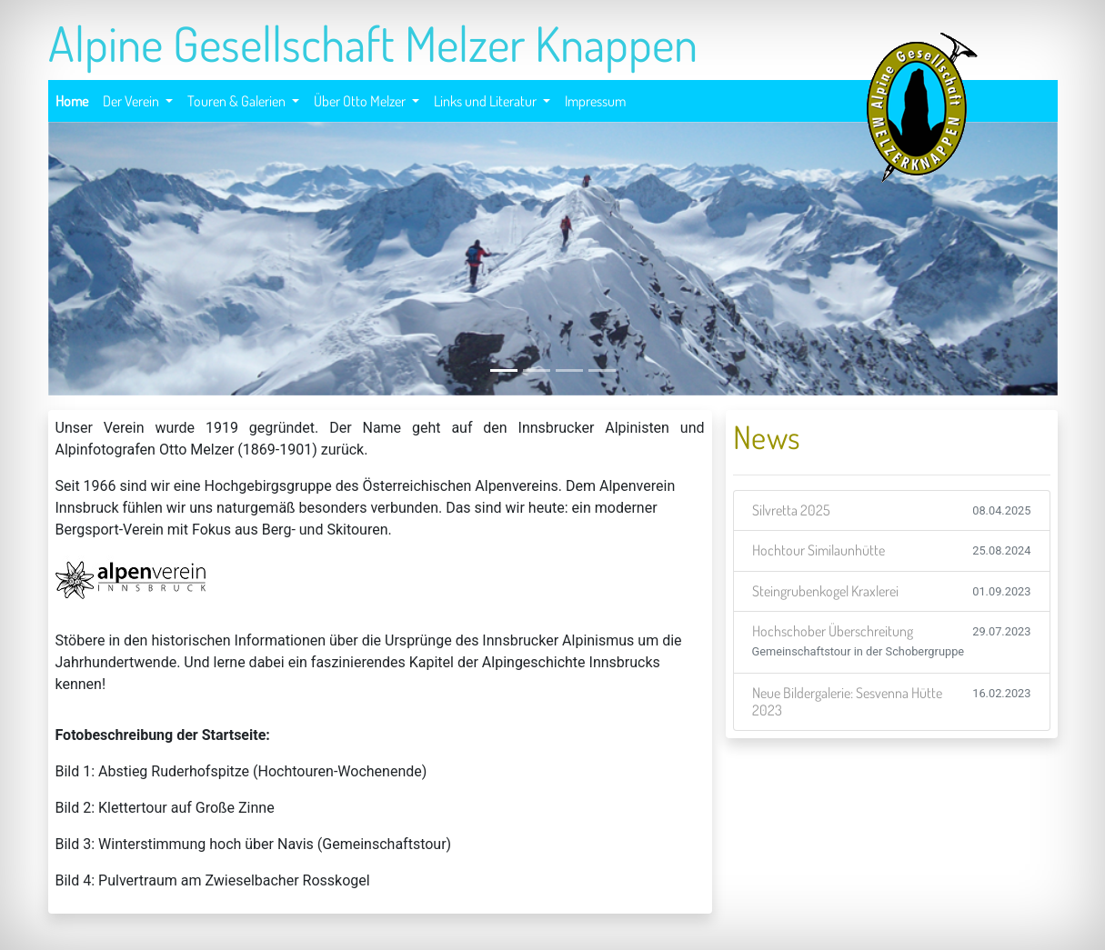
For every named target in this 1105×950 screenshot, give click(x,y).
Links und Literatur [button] (486, 101)
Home (72, 98)
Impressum (596, 98)
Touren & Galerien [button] (237, 101)
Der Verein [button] (132, 101)
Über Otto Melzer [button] (361, 101)
